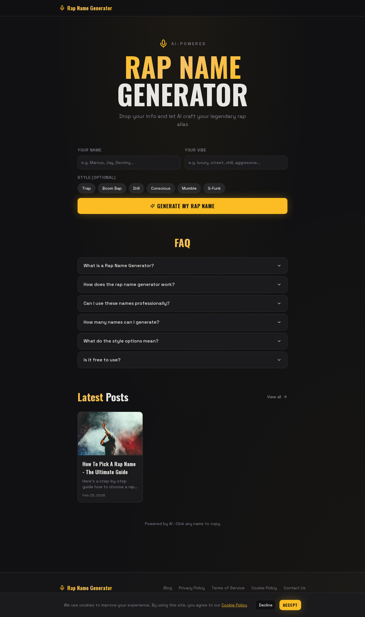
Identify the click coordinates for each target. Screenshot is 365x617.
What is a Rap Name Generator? (182, 266)
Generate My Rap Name (182, 206)
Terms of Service (228, 587)
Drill (136, 188)
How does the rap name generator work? (182, 284)
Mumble (189, 188)
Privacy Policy (192, 587)
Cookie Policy (264, 587)
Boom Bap (112, 188)
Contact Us (295, 587)
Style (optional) (97, 177)
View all (277, 396)
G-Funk (214, 188)
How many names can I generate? (182, 322)
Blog (167, 587)
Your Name (89, 150)
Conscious (161, 188)
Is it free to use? (182, 360)
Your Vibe (195, 150)
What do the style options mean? (182, 341)
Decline (265, 605)
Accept (290, 605)
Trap (86, 188)
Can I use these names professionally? (182, 303)
